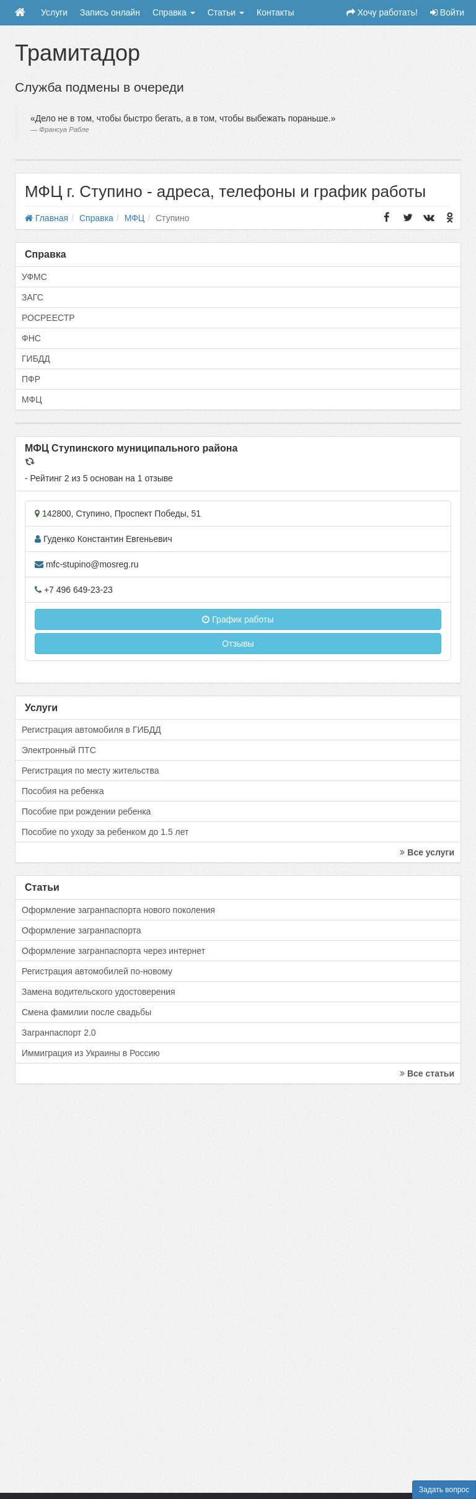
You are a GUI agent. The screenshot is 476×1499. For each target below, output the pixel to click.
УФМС (34, 277)
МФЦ (32, 399)
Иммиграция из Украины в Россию (91, 1053)
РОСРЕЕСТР (48, 318)
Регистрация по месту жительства (90, 771)
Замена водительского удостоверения (98, 992)
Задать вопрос (444, 1489)
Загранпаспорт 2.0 (59, 1033)
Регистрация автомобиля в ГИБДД (91, 730)
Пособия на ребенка (63, 791)
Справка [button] (173, 12)
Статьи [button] (226, 12)
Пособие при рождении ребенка (86, 811)
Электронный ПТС (59, 750)
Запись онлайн (110, 12)
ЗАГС (32, 297)
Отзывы (237, 644)
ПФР (31, 379)
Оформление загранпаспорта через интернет (113, 951)
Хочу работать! (382, 12)
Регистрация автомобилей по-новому (97, 971)
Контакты (275, 12)
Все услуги (427, 852)
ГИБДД (36, 359)
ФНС (31, 338)
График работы (237, 619)
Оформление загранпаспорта (81, 930)
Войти (447, 12)
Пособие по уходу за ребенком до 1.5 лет (105, 832)
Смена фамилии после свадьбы (86, 1012)
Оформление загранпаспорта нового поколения (118, 910)
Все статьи (427, 1073)
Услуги (54, 12)
